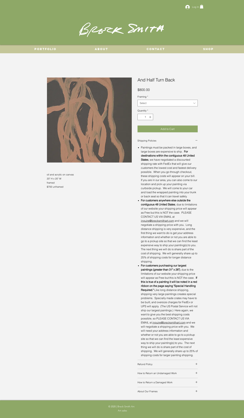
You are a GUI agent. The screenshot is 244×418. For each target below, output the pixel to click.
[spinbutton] (145, 117)
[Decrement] (140, 117)
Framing (143, 96)
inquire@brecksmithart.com (157, 220)
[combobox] (168, 103)
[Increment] (150, 117)
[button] (201, 6)
